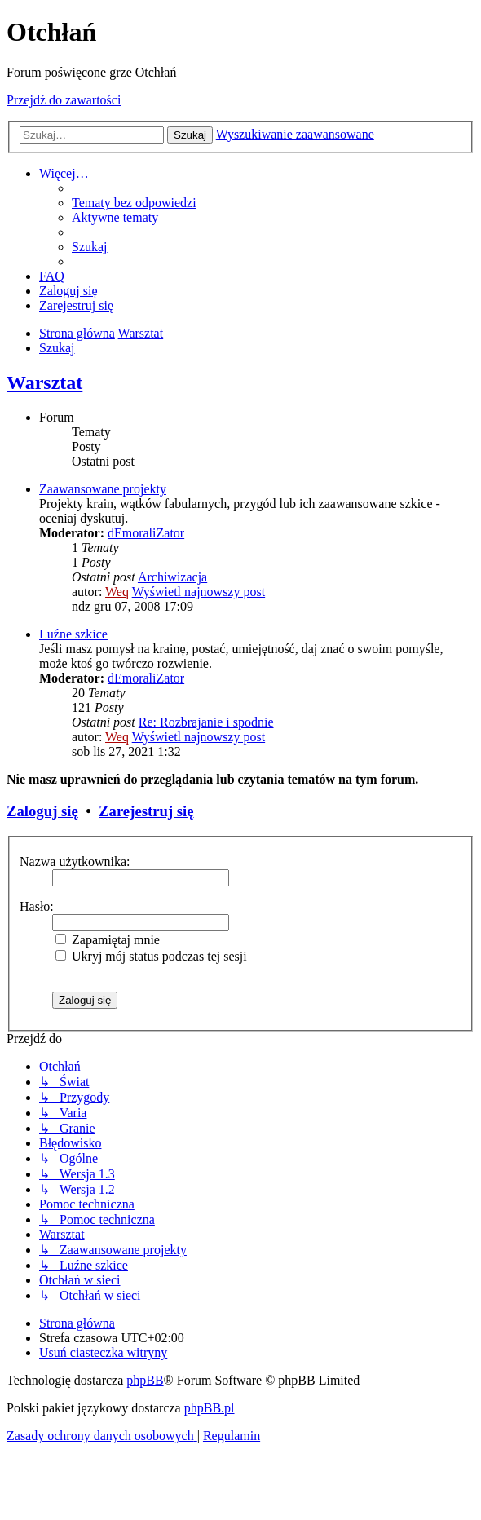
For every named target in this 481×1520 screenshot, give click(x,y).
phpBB (144, 1380)
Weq (117, 592)
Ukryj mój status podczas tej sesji (151, 956)
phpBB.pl (209, 1408)
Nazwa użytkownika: (75, 861)
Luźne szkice (73, 634)
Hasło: (37, 906)
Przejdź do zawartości (64, 100)
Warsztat (44, 382)
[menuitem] (134, 203)
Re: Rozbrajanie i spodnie (206, 722)
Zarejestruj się (146, 811)
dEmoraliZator (146, 533)
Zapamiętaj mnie (107, 940)
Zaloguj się (42, 811)
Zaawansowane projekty (102, 489)
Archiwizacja (172, 577)
